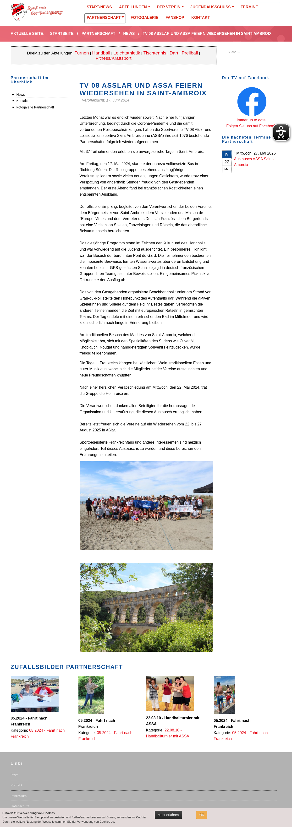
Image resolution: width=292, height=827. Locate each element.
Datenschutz (20, 806)
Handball (101, 52)
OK (201, 815)
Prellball (190, 52)
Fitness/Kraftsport (114, 58)
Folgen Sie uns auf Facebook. (251, 126)
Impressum (19, 796)
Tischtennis (154, 52)
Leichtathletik (126, 52)
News (21, 95)
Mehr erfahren (168, 815)
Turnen (82, 52)
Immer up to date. (252, 120)
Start (14, 775)
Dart (174, 52)
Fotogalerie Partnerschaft (35, 107)
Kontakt (22, 101)
